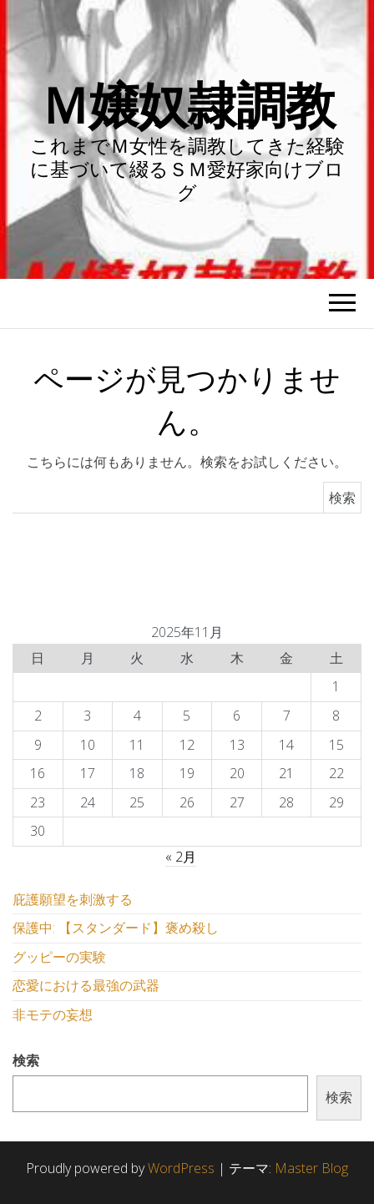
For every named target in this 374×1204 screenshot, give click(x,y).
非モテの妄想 (53, 1014)
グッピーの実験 (59, 957)
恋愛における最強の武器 (86, 985)
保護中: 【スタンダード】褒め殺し (116, 927)
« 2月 (180, 856)
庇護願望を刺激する (73, 899)
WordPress (181, 1168)
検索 (26, 1060)
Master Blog (311, 1168)
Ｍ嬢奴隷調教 (187, 104)
